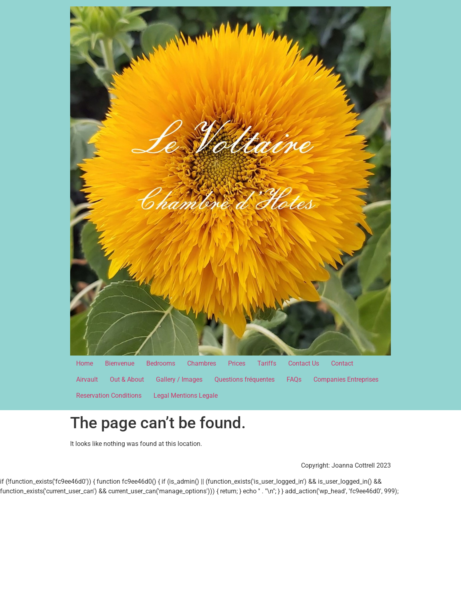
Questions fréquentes (244, 379)
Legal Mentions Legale (186, 395)
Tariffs (266, 363)
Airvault (87, 379)
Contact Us (303, 363)
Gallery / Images (179, 379)
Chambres (201, 363)
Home (84, 363)
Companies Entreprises (345, 379)
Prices (236, 363)
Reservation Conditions (109, 395)
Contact (342, 363)
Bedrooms (160, 363)
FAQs (294, 379)
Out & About (127, 379)
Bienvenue (119, 363)
